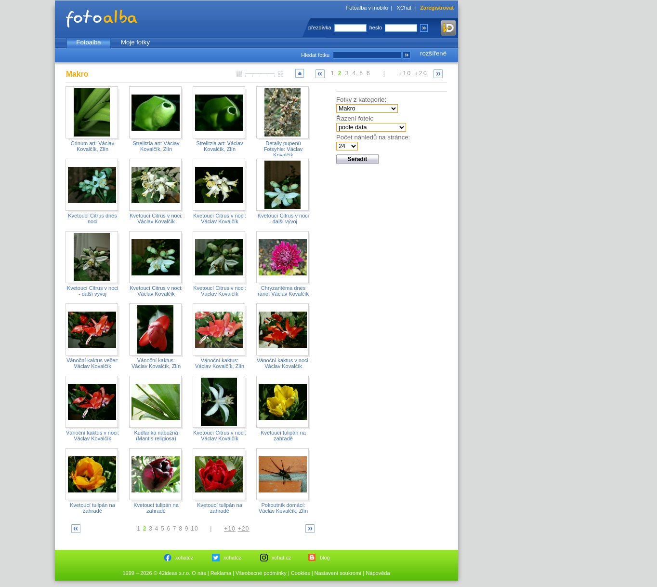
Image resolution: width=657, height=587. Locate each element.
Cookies (300, 573)
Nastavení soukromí (338, 573)
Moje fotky (135, 42)
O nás (199, 573)
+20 (421, 73)
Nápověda (378, 573)
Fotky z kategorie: (361, 99)
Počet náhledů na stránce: (373, 137)
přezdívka (319, 27)
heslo (375, 27)
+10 (405, 73)
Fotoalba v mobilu (367, 8)
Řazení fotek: (355, 118)
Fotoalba (88, 42)
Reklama (220, 573)
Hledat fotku (315, 55)
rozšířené (433, 53)
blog (325, 557)
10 (194, 528)
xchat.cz (281, 557)
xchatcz (184, 557)
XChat (404, 8)
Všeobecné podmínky (261, 573)
